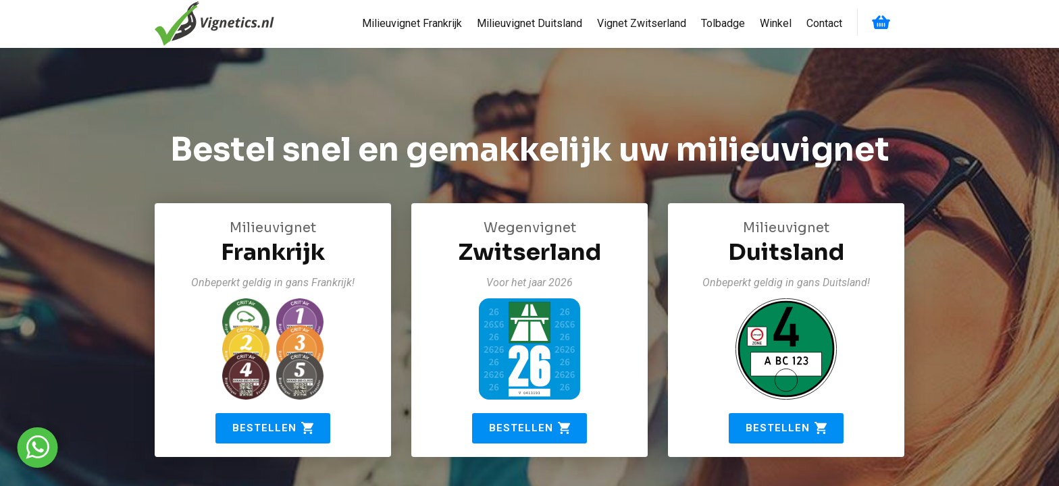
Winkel (776, 23)
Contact (824, 23)
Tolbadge (723, 23)
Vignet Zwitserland (641, 23)
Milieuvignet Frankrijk (412, 23)
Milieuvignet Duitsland (529, 23)
